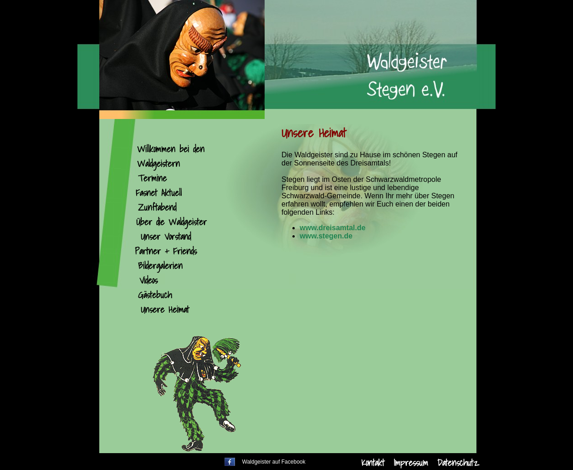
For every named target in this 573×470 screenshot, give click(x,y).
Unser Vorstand (166, 236)
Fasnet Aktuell (159, 193)
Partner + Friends (166, 251)
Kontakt (372, 462)
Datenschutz (458, 462)
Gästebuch (155, 295)
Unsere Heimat (165, 309)
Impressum (411, 462)
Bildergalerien (160, 265)
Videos (148, 280)
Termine (152, 178)
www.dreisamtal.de (332, 228)
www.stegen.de (326, 236)
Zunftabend (157, 207)
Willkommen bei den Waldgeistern (171, 156)
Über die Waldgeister (171, 222)
